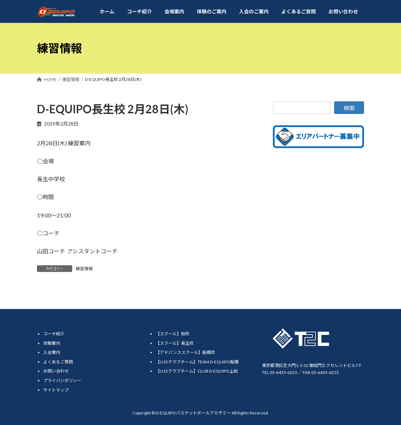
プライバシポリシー (62, 380)
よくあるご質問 (58, 361)
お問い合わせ (56, 371)
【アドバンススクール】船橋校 (185, 352)
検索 (349, 107)
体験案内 (51, 343)
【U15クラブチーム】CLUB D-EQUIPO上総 (197, 371)
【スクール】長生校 (175, 343)
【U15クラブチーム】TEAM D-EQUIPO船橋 (197, 361)
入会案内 (51, 352)
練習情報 (84, 268)
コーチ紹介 (53, 333)
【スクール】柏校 (172, 333)
